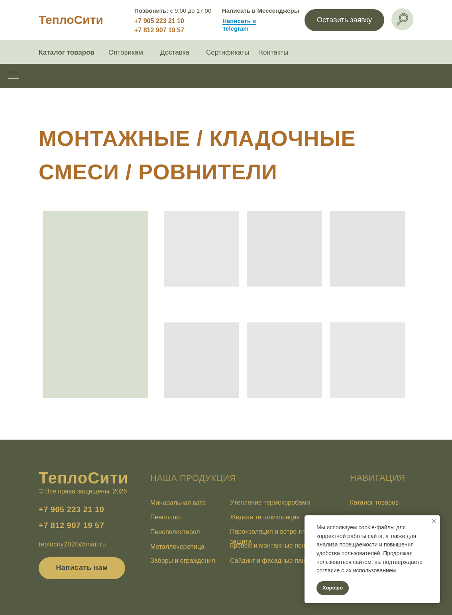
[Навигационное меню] (13, 76)
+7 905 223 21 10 (159, 21)
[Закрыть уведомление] (434, 521)
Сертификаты (227, 52)
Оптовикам (125, 52)
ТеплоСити (71, 19)
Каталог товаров (66, 52)
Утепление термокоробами (270, 502)
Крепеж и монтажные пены (270, 545)
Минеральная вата (178, 502)
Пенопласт (166, 517)
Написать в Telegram (239, 25)
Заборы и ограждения (182, 560)
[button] (344, 20)
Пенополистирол (175, 532)
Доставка (174, 52)
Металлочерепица (177, 546)
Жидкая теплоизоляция (265, 517)
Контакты (273, 52)
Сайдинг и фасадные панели (273, 560)
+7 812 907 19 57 (159, 30)
